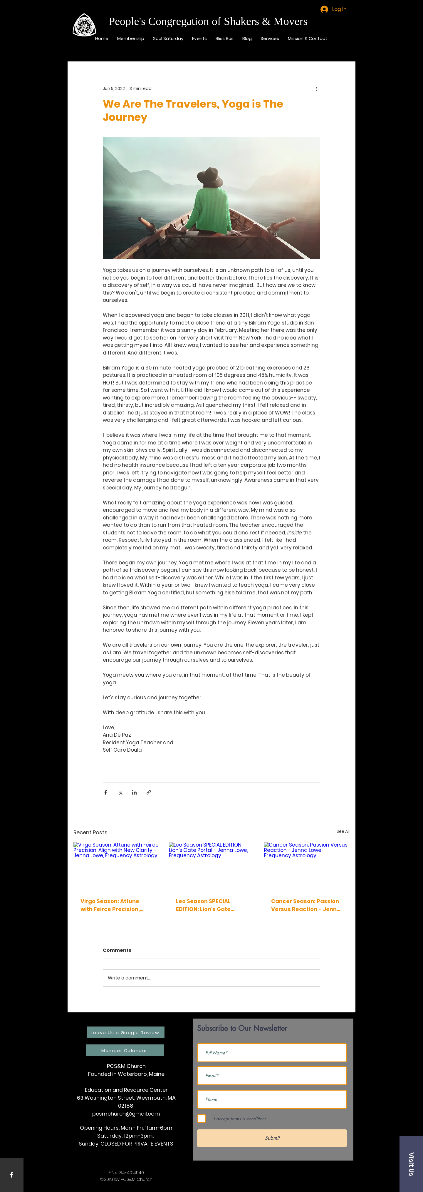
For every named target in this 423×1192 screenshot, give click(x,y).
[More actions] (316, 88)
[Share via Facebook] (105, 792)
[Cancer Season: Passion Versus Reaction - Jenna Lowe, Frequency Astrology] (307, 866)
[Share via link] (149, 792)
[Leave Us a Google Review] (125, 1032)
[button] (411, 1164)
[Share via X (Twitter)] (120, 792)
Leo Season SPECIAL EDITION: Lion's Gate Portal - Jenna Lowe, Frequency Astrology (205, 905)
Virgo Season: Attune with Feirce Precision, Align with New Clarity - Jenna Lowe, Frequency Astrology (113, 905)
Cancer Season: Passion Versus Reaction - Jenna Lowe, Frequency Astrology (305, 905)
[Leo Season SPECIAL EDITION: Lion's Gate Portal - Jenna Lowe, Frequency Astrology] (211, 866)
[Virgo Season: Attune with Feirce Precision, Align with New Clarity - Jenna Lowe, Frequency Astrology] (116, 866)
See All (343, 831)
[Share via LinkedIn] (134, 792)
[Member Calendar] (125, 1050)
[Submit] (272, 1138)
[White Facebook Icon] (11, 1174)
